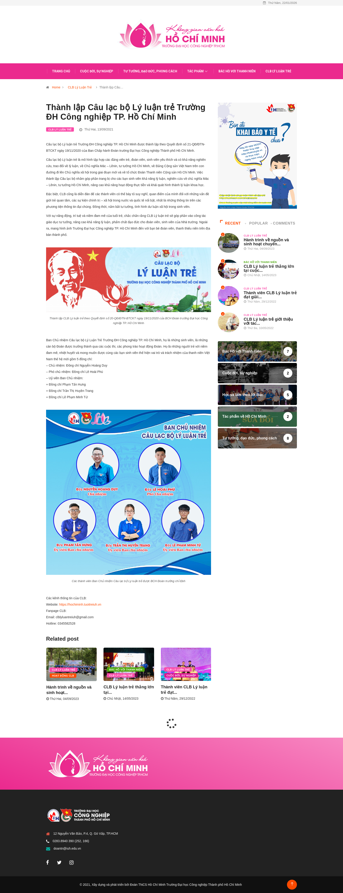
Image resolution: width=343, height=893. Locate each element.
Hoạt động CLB (63, 675)
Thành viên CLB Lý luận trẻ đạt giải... (270, 295)
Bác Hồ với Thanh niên (237, 71)
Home (56, 87)
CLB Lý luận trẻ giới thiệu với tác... (268, 321)
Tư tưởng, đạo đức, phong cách (150, 71)
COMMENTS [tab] (283, 223)
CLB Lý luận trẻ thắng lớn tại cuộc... (269, 268)
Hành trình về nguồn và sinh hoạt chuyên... (266, 242)
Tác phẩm (198, 71)
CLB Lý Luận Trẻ (278, 71)
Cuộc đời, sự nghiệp (96, 71)
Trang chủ (61, 71)
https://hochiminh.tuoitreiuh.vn (80, 604)
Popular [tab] (257, 223)
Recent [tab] (230, 223)
